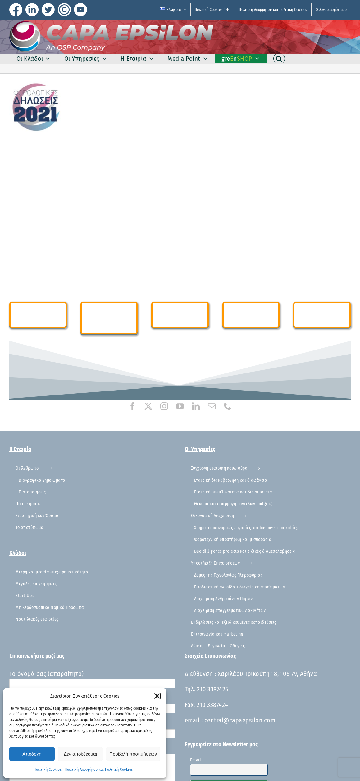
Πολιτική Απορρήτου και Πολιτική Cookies (99, 769)
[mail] (211, 406)
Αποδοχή (31, 753)
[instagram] (164, 406)
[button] (157, 696)
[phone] (227, 406)
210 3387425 (212, 689)
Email (195, 760)
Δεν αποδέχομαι (80, 753)
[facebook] (132, 406)
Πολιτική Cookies (48, 769)
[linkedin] (195, 406)
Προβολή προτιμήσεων (133, 753)
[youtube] (180, 406)
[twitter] (148, 406)
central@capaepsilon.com (240, 720)
